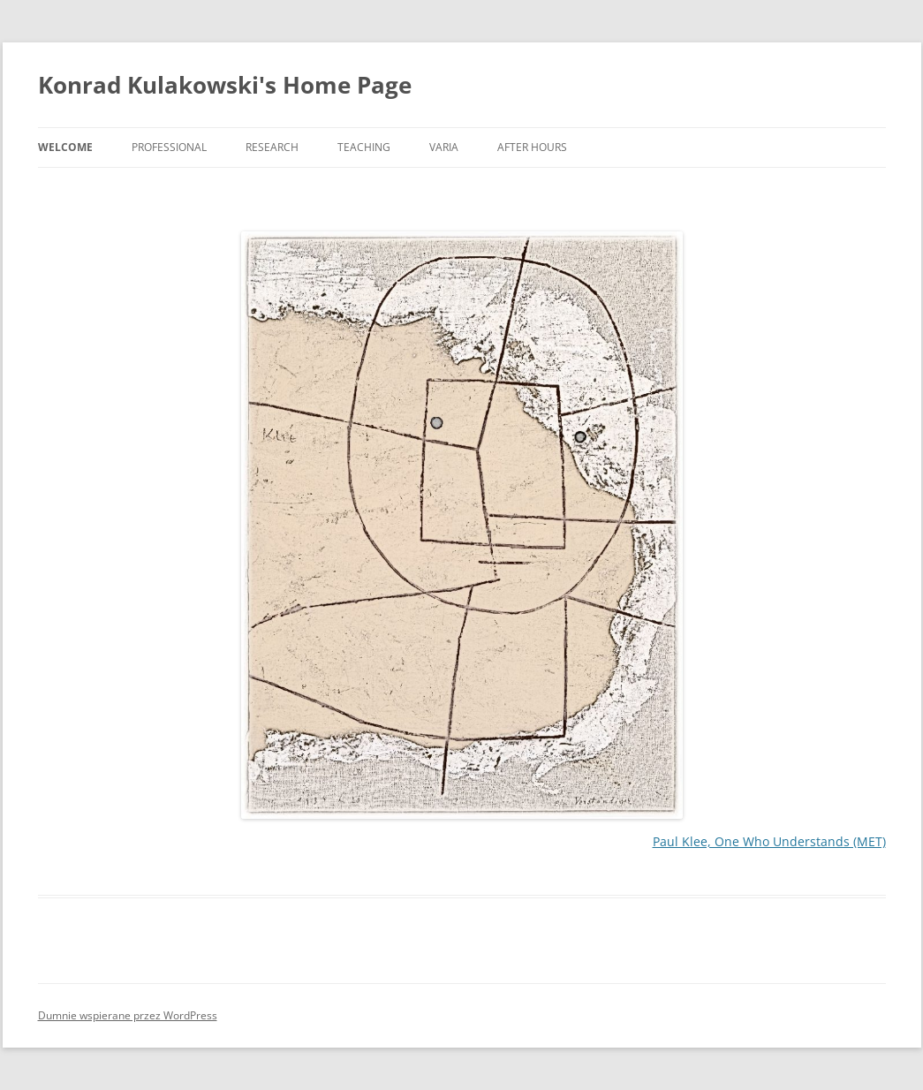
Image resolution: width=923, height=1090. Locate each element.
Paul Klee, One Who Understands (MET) (769, 841)
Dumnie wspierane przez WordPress (127, 1015)
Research (272, 147)
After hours (532, 147)
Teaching (363, 147)
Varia (443, 147)
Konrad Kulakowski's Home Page (225, 85)
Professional (169, 147)
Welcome (65, 147)
